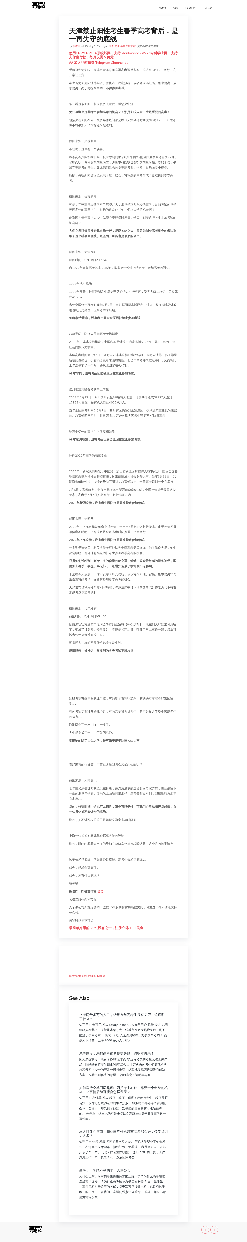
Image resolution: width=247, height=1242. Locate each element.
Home (162, 7)
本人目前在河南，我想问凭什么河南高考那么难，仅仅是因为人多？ (123, 1133)
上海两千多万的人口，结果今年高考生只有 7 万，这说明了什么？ (122, 1017)
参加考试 (125, 46)
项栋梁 (76, 46)
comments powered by (87, 975)
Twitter (207, 7)
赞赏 (100, 891)
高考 (111, 46)
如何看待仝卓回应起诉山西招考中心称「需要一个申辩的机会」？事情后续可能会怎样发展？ (123, 1090)
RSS (175, 7)
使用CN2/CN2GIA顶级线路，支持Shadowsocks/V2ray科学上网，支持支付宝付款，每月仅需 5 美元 (123, 55)
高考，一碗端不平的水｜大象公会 (104, 1170)
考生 (117, 46)
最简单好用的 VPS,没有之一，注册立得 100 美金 (106, 928)
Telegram (190, 7)
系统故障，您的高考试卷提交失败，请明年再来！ (116, 1053)
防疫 (133, 46)
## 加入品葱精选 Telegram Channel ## (98, 62)
